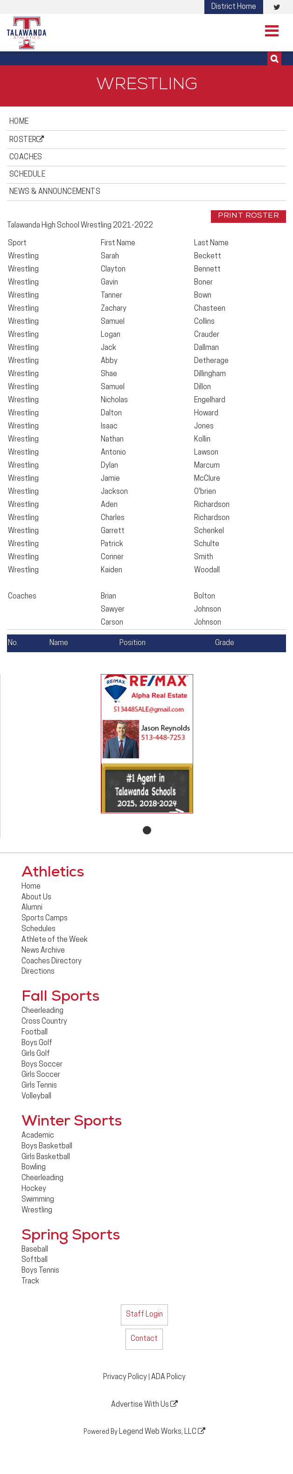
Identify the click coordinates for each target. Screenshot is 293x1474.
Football (34, 1032)
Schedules (38, 929)
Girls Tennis (39, 1085)
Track (30, 1281)
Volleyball (36, 1096)
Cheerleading (42, 1011)
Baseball (34, 1249)
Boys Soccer (42, 1064)
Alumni (31, 907)
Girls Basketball (45, 1157)
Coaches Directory (51, 961)
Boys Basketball (46, 1146)
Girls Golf (35, 1054)
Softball (34, 1260)
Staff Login (144, 1314)
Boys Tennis (40, 1271)
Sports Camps (44, 918)
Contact (144, 1339)
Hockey (33, 1189)
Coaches (25, 157)
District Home (233, 7)
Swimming (37, 1199)
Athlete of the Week (54, 940)
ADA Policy (168, 1377)
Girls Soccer (40, 1075)
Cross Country (44, 1021)
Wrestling (36, 1210)
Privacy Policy (125, 1377)
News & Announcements (54, 192)
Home (19, 122)
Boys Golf (36, 1043)
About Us (36, 897)
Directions (38, 972)
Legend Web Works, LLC (162, 1431)
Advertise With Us (144, 1404)
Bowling (33, 1167)
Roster (26, 139)
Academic (37, 1135)
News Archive (43, 950)
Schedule (27, 174)
